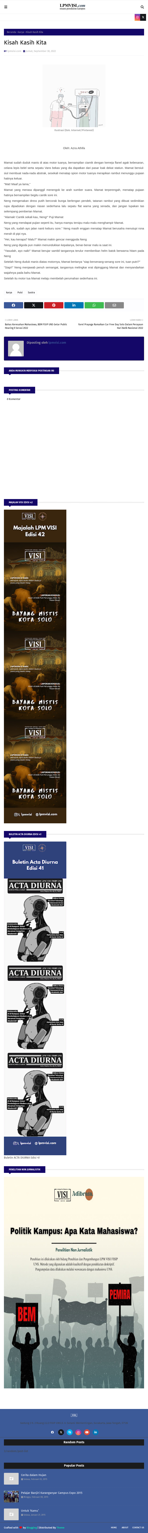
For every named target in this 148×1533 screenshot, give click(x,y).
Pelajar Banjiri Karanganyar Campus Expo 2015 (51, 1493)
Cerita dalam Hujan (33, 1475)
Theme (60, 1527)
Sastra (31, 292)
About (125, 1527)
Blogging (31, 1527)
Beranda (11, 32)
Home (114, 1527)
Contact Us (138, 1527)
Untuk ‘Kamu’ (30, 1510)
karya (21, 32)
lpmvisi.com (14, 51)
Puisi (20, 292)
